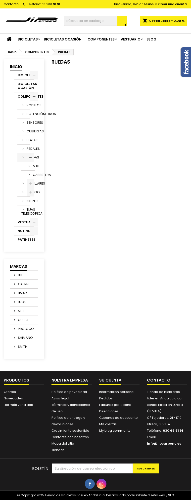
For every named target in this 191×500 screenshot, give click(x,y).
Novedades (13, 398)
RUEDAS (28, 157)
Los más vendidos (18, 404)
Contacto (11, 4)
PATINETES (26, 239)
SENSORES (28, 122)
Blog (151, 39)
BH (19, 275)
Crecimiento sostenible (70, 430)
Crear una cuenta (172, 4)
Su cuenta (110, 380)
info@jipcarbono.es (164, 443)
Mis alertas (108, 424)
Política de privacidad (69, 391)
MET (20, 310)
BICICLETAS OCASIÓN (63, 39)
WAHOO (28, 192)
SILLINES (28, 200)
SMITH (22, 346)
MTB (34, 166)
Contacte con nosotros (70, 437)
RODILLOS (28, 105)
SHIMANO (25, 337)
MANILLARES (28, 183)
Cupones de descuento (118, 417)
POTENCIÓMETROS (28, 114)
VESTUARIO (131, 39)
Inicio (16, 67)
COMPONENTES (101, 39)
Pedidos (106, 398)
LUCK (21, 302)
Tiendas (57, 450)
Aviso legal (60, 398)
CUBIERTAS (28, 131)
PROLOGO (25, 328)
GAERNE (23, 284)
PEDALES (28, 148)
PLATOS (28, 140)
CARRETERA (34, 174)
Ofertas (10, 391)
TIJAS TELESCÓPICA (25, 211)
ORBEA (23, 319)
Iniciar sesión (143, 4)
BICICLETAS (28, 39)
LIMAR (22, 293)
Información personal (116, 391)
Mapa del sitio (62, 443)
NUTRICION (26, 231)
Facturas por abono (115, 404)
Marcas (18, 266)
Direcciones (109, 411)
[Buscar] (95, 21)
